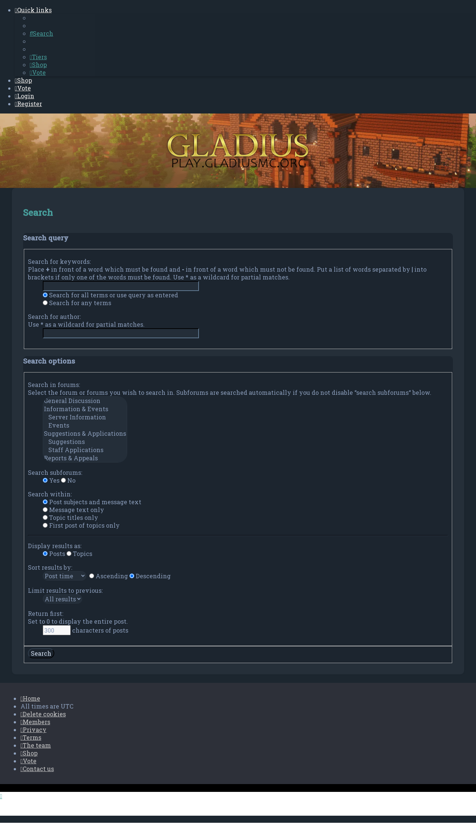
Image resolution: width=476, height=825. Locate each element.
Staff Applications (85, 449)
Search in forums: (54, 384)
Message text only (73, 509)
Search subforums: (55, 472)
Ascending (108, 575)
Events (85, 425)
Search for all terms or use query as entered (110, 294)
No (68, 480)
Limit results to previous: (65, 590)
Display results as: (54, 545)
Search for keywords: (59, 261)
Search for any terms (77, 302)
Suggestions (85, 441)
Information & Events (85, 408)
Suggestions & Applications (85, 433)
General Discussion (85, 400)
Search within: (50, 494)
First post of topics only (81, 525)
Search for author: (54, 316)
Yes (51, 480)
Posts (54, 553)
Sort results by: (50, 567)
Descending (150, 575)
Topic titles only (70, 517)
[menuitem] (41, 33)
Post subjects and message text (92, 501)
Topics (79, 553)
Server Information (85, 417)
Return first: (45, 613)
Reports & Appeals (85, 458)
